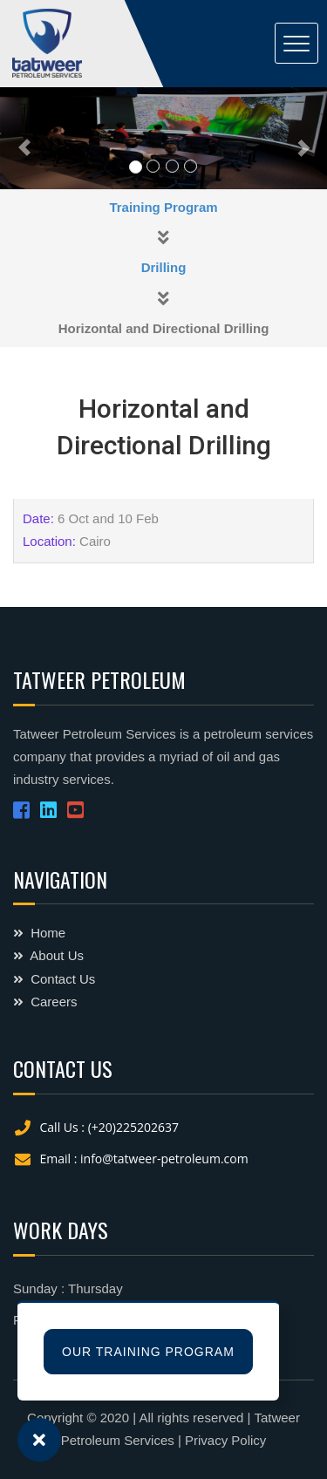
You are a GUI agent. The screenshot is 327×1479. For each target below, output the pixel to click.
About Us (48, 955)
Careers (45, 1001)
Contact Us (54, 978)
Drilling (164, 267)
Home (39, 932)
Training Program (163, 207)
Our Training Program (148, 1352)
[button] (24, 138)
